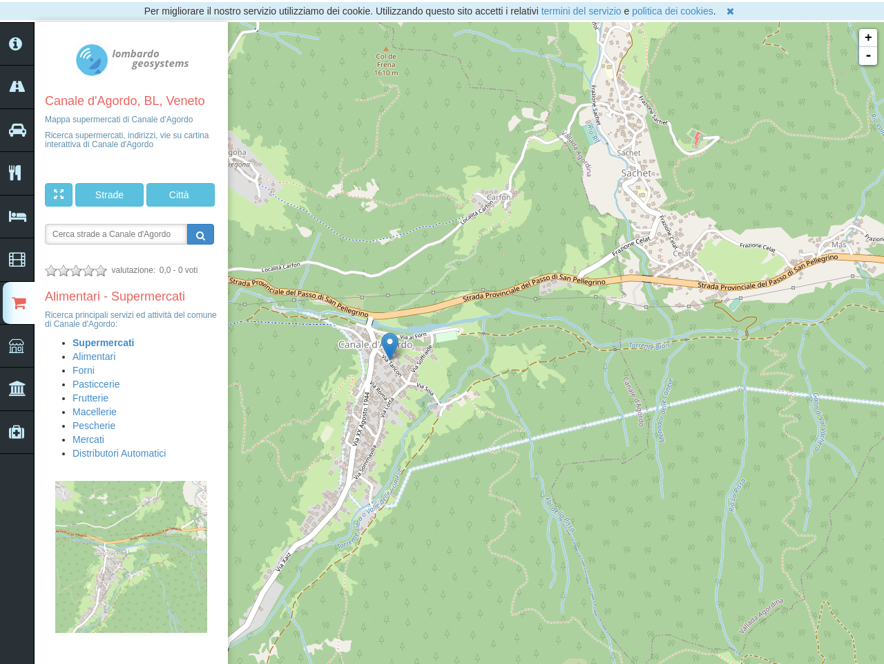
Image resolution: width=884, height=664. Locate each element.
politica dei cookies (672, 11)
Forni (84, 370)
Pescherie (94, 425)
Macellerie (95, 411)
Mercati (88, 439)
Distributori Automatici (119, 453)
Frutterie (90, 398)
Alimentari (94, 356)
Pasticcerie (96, 384)
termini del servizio (581, 11)
